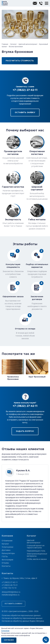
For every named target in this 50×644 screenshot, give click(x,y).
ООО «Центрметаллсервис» (5, 3)
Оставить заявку (25, 112)
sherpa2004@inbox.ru (35, 3)
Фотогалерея (7, 560)
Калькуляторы (8, 553)
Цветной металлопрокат (34, 541)
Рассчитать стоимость (20, 61)
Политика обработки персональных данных (21, 615)
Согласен (9, 640)
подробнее (5, 631)
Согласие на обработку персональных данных (22, 618)
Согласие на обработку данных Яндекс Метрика (23, 621)
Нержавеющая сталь (36, 551)
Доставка (6, 550)
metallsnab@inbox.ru (10, 595)
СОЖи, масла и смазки (37, 559)
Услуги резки (7, 547)
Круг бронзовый (37, 377)
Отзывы (5, 563)
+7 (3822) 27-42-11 (41, 3)
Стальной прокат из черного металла (35, 546)
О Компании (7, 541)
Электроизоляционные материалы (37, 555)
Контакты (6, 566)
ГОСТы (5, 556)
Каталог (5, 544)
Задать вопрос (25, 431)
